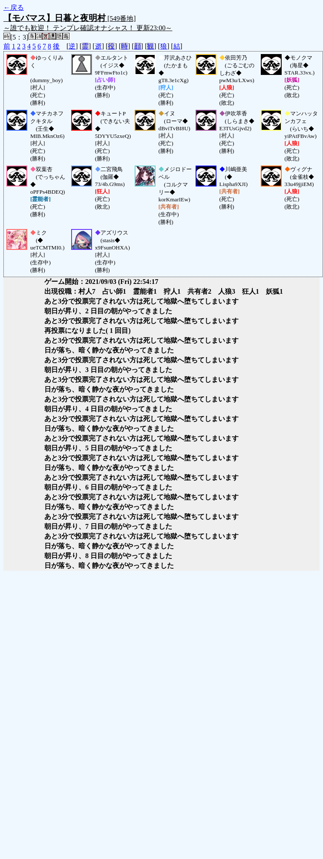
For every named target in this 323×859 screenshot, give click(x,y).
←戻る (13, 7)
